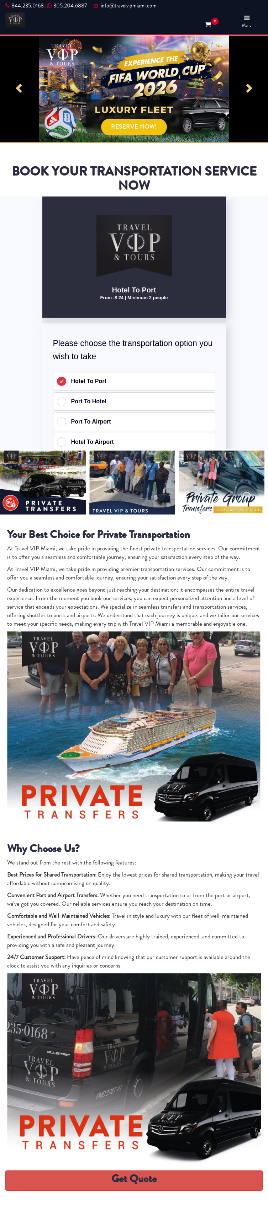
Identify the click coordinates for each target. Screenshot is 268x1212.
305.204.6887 (67, 6)
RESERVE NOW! (134, 127)
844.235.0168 (24, 6)
